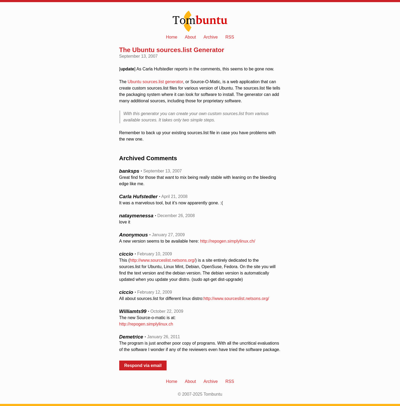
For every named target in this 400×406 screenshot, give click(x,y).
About (190, 37)
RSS (229, 37)
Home (171, 37)
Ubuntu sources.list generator (155, 81)
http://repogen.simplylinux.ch (146, 324)
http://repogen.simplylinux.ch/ (227, 241)
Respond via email (143, 365)
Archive (211, 37)
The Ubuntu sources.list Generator (171, 49)
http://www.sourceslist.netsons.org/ (162, 260)
